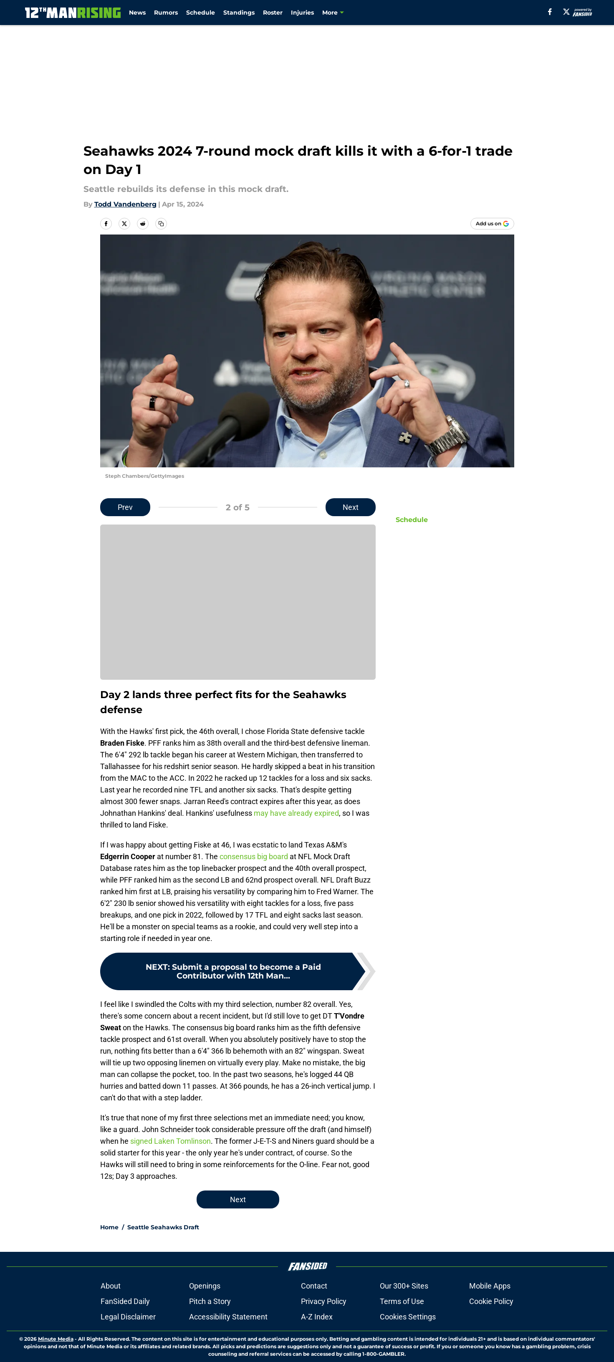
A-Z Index (317, 1316)
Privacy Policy (323, 1301)
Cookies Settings (408, 1316)
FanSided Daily (125, 1301)
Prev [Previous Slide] (125, 507)
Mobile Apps (489, 1285)
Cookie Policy (491, 1301)
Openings (204, 1285)
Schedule (200, 12)
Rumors (166, 12)
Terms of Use (402, 1301)
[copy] (161, 224)
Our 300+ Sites (404, 1285)
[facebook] (550, 11)
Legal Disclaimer (128, 1316)
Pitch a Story (210, 1301)
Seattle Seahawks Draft (163, 1227)
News (137, 12)
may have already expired (296, 813)
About (111, 1285)
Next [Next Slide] (351, 507)
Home (109, 1227)
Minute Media (55, 1339)
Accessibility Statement (228, 1316)
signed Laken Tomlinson (170, 1141)
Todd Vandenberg (125, 204)
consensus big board (254, 856)
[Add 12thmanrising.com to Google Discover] (492, 224)
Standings (239, 12)
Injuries (302, 12)
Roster (273, 12)
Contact (314, 1285)
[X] (566, 11)
